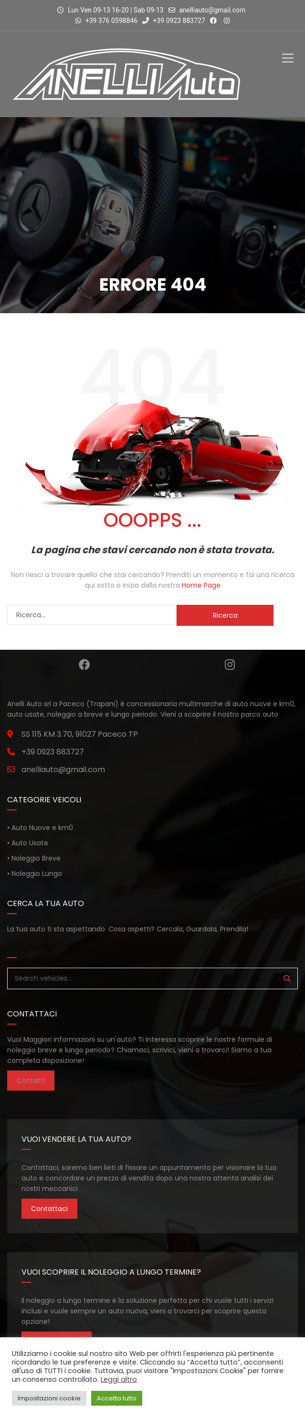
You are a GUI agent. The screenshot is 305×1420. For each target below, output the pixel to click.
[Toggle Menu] (288, 50)
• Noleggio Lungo (34, 873)
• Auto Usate (27, 843)
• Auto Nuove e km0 (40, 827)
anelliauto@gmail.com (212, 10)
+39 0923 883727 (173, 20)
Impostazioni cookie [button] (49, 1398)
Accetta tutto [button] (117, 1398)
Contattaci (49, 1208)
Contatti (31, 1080)
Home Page (201, 585)
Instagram (230, 664)
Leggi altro (119, 1379)
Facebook (84, 664)
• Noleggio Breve (34, 858)
